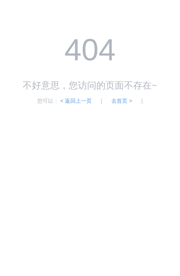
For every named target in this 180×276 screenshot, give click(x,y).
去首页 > (121, 101)
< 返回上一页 (76, 101)
